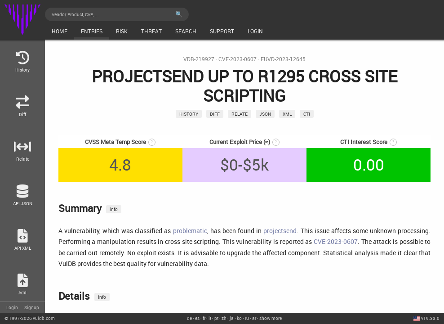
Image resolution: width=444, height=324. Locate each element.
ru (247, 318)
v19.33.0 (430, 318)
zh (224, 318)
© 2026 (29, 318)
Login (12, 307)
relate (239, 114)
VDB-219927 (198, 59)
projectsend (280, 230)
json (265, 114)
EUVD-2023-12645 (283, 59)
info (114, 209)
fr (204, 318)
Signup (31, 307)
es (197, 318)
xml (287, 114)
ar (254, 318)
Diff (215, 114)
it (210, 318)
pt (216, 318)
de (189, 318)
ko (239, 318)
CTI (306, 114)
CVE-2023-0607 (237, 59)
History (188, 114)
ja (232, 318)
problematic (190, 230)
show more (270, 318)
